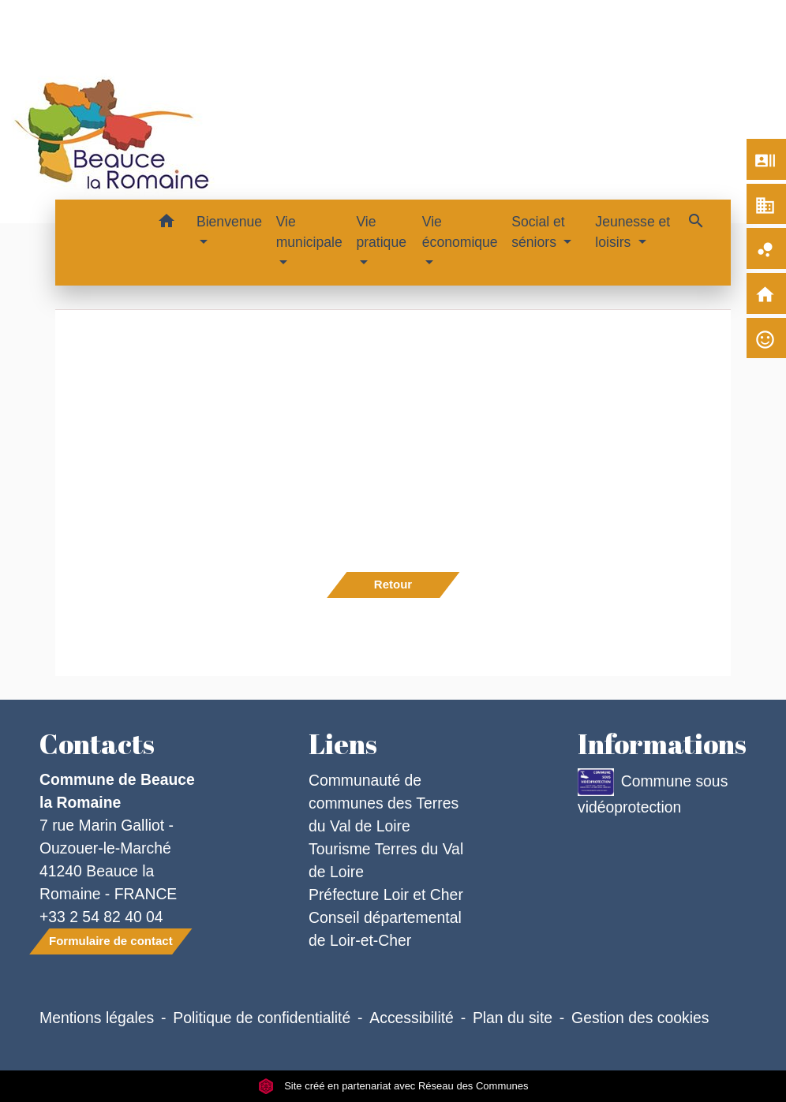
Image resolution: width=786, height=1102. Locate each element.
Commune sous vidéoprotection (653, 792)
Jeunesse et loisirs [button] (632, 232)
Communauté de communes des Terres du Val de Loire (383, 803)
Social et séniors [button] (537, 232)
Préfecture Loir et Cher (386, 894)
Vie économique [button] (460, 232)
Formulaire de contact (111, 940)
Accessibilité (411, 1017)
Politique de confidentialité (261, 1017)
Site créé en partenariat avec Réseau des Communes (393, 1086)
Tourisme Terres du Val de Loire (386, 860)
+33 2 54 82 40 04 (101, 916)
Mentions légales (96, 1017)
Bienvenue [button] (229, 222)
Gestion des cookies (640, 1017)
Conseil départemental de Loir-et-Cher (385, 929)
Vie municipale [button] (309, 232)
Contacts (97, 743)
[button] (166, 224)
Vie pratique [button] (381, 232)
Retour (393, 584)
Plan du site (512, 1017)
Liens (343, 743)
